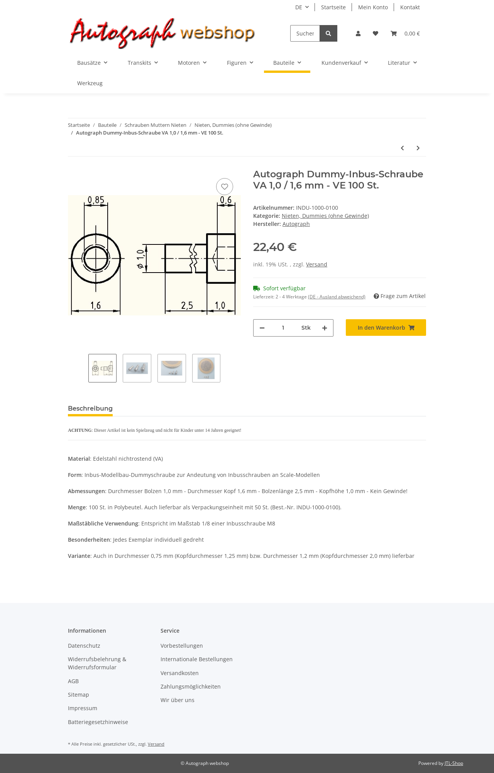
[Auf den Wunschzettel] (224, 186)
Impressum (82, 708)
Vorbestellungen (182, 645)
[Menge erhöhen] (324, 328)
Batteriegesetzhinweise (98, 722)
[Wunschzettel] (375, 33)
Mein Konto (373, 7)
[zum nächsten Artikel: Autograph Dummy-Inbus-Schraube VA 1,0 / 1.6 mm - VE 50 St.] (418, 148)
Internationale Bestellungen (197, 659)
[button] (358, 33)
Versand (316, 264)
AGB (73, 681)
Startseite (333, 7)
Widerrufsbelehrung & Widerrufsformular (97, 663)
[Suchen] (305, 33)
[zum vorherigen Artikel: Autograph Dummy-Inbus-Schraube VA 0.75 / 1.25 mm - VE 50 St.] (402, 148)
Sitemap (78, 694)
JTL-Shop (454, 763)
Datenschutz (84, 645)
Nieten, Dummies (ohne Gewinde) (325, 215)
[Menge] (283, 328)
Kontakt (410, 7)
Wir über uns (178, 700)
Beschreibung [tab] (90, 408)
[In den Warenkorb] (386, 327)
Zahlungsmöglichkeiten (191, 686)
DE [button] (298, 7)
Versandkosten (180, 673)
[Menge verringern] (262, 328)
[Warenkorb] (405, 33)
